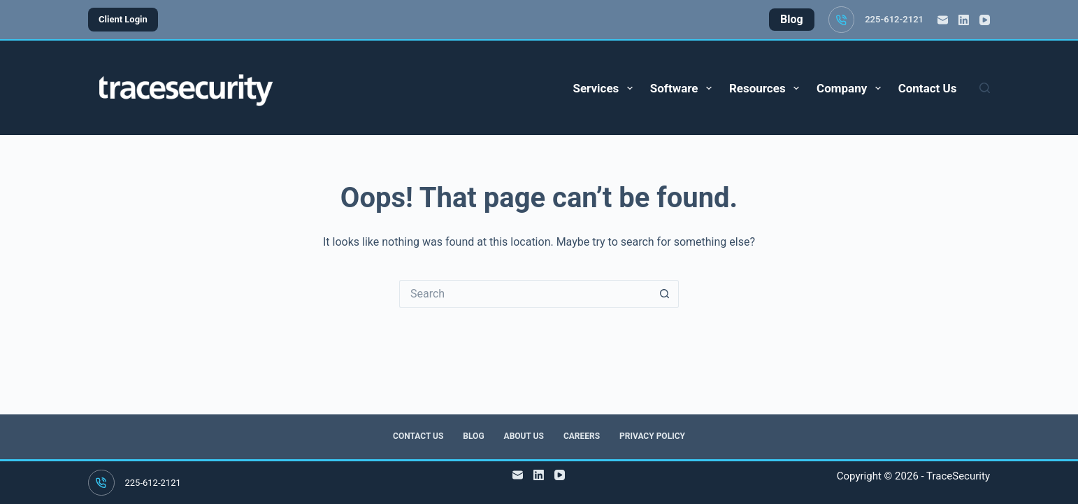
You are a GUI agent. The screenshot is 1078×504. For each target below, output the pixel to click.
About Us (524, 436)
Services (605, 88)
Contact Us (927, 88)
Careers (581, 436)
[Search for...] (525, 294)
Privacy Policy (652, 436)
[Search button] (665, 294)
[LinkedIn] (963, 20)
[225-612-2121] (841, 19)
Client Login (123, 19)
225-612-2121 (894, 19)
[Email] (942, 20)
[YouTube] (984, 20)
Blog (473, 436)
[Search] (984, 88)
